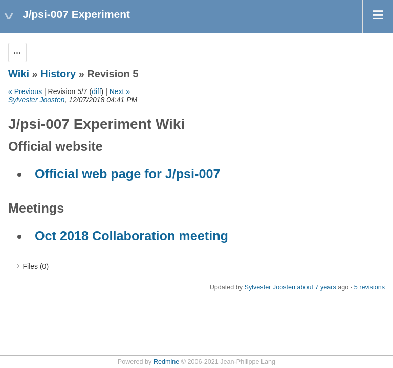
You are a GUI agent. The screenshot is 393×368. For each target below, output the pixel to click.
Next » (120, 91)
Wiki (18, 73)
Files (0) (36, 266)
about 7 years (316, 287)
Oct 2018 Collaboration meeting (131, 235)
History (58, 73)
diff (96, 91)
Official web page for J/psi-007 (128, 174)
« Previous (25, 91)
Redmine (166, 361)
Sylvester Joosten (36, 100)
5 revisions (369, 287)
